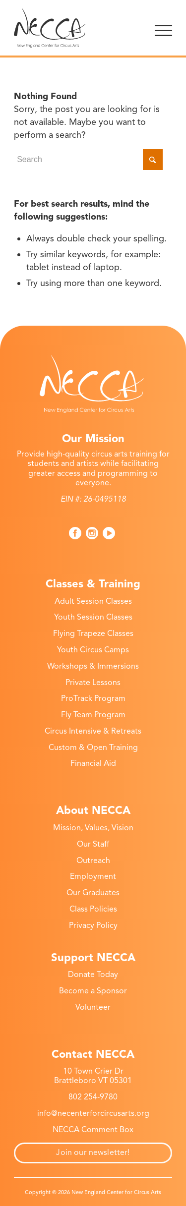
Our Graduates (93, 893)
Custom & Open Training (93, 747)
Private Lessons (93, 683)
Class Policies (93, 909)
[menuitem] (163, 28)
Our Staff (93, 844)
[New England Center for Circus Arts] (77, 28)
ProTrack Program (93, 698)
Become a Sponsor (93, 991)
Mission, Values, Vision (93, 828)
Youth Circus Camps (93, 650)
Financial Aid (93, 763)
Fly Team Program (93, 715)
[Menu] (163, 28)
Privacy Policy (93, 925)
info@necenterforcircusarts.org (93, 1113)
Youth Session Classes (93, 617)
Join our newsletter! (92, 1152)
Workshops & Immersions (93, 666)
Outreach (93, 860)
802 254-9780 (93, 1097)
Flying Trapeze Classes (93, 633)
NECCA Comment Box (93, 1130)
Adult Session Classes (93, 601)
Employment (93, 876)
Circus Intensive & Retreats (93, 731)
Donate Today (93, 974)
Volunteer (93, 1007)
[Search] (88, 159)
